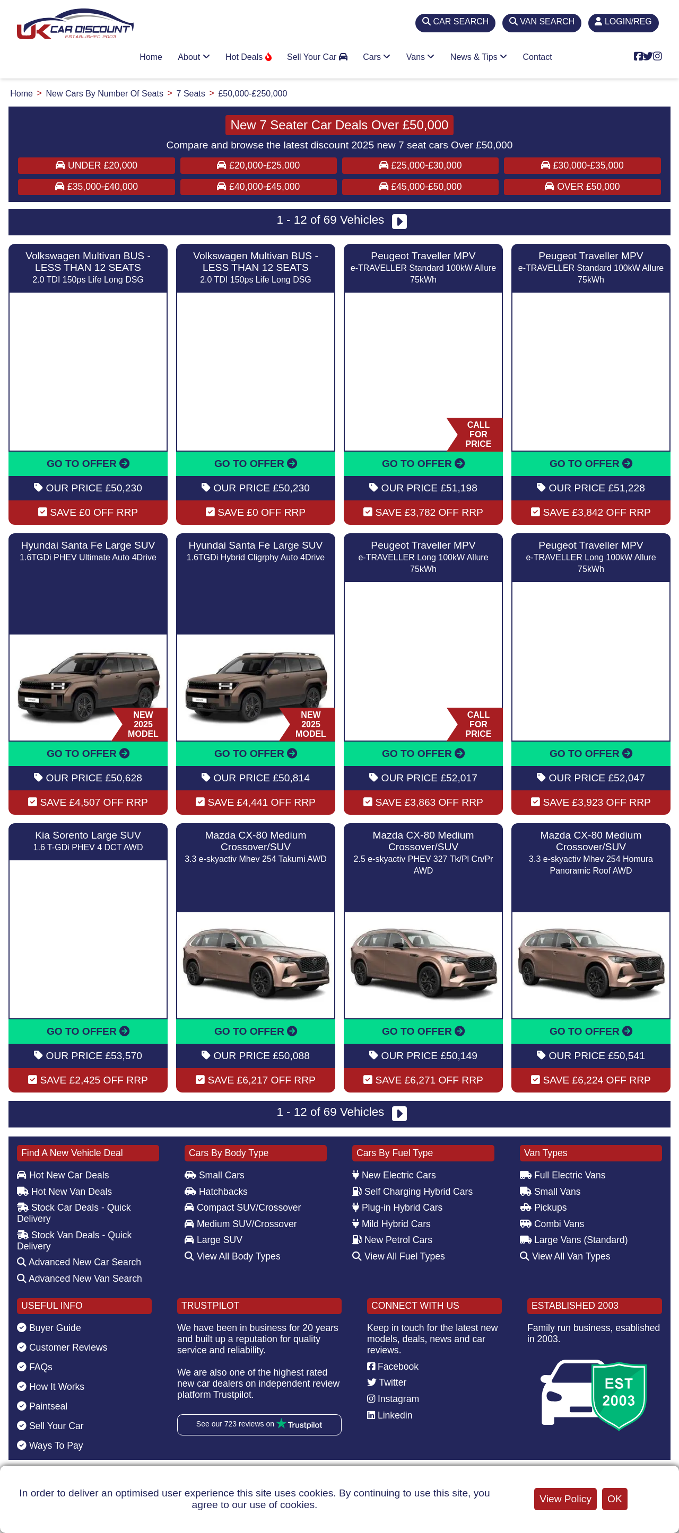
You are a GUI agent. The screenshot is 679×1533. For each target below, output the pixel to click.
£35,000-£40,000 (96, 186)
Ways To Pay (50, 1445)
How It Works (50, 1386)
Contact (537, 56)
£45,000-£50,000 (420, 186)
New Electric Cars (394, 1175)
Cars (376, 56)
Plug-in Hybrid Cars (397, 1207)
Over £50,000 (582, 186)
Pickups (543, 1207)
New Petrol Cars (392, 1240)
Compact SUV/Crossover (243, 1207)
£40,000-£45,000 (258, 186)
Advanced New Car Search (79, 1262)
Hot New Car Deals (63, 1175)
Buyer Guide (49, 1328)
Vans (420, 56)
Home (151, 56)
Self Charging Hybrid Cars (412, 1191)
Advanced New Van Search (79, 1278)
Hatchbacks (216, 1191)
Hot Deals (248, 56)
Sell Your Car (317, 56)
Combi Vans (552, 1224)
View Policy (565, 1498)
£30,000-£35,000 (582, 165)
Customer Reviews (62, 1347)
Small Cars (215, 1175)
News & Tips (478, 56)
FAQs (35, 1367)
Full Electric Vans (563, 1175)
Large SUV (213, 1240)
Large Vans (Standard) (574, 1240)
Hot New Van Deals (64, 1191)
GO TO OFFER (88, 463)
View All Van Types (565, 1256)
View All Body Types (233, 1256)
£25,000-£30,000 (420, 165)
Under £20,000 (96, 165)
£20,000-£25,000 (258, 165)
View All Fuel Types (398, 1256)
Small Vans (550, 1191)
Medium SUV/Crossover (241, 1224)
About (194, 56)
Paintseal (42, 1406)
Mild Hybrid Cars (391, 1224)
